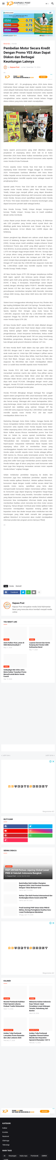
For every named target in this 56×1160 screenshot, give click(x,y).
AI (4, 1156)
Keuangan (12, 1156)
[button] (3, 4)
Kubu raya (23, 1156)
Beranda (7, 44)
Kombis (5, 1132)
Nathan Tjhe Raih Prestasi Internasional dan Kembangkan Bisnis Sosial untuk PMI (35, 897)
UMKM (44, 1156)
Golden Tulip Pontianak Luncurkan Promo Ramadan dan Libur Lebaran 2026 (14, 1035)
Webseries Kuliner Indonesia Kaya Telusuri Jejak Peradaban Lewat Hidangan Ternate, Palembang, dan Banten (40, 1006)
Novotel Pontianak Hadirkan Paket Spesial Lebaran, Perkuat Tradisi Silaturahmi (14, 1004)
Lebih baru (6, 755)
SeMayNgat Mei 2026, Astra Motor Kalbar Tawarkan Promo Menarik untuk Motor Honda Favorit (15, 673)
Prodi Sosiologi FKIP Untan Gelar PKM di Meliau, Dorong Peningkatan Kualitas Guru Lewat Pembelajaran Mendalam (35, 910)
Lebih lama (49, 755)
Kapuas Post (18, 603)
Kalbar (4, 1128)
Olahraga (5, 1141)
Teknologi (5, 1145)
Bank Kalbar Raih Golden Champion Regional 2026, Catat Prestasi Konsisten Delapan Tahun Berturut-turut (34, 885)
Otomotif (18, 586)
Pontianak (34, 1156)
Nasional (5, 1136)
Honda (14, 44)
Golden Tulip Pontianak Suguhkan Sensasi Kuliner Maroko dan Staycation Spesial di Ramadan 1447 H (39, 1036)
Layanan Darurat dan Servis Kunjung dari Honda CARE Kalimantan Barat (39, 645)
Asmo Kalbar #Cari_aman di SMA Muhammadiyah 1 (14, 644)
